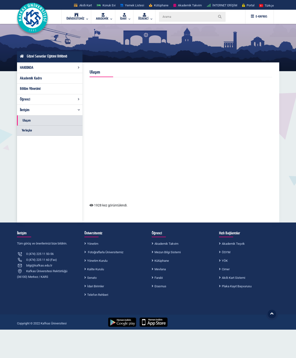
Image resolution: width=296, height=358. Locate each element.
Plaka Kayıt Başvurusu (237, 286)
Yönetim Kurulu (97, 260)
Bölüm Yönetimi (30, 89)
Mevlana (160, 269)
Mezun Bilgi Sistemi (167, 252)
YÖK (225, 260)
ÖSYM (226, 252)
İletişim (50, 110)
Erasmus (160, 286)
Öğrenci (50, 99)
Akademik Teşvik (233, 243)
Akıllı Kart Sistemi (233, 277)
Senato (92, 277)
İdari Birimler (95, 286)
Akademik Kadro (31, 78)
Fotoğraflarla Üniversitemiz (105, 252)
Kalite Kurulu (95, 269)
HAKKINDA (50, 67)
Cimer (226, 269)
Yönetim (92, 243)
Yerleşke (27, 130)
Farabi (158, 277)
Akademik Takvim (166, 243)
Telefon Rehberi (97, 295)
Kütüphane (161, 260)
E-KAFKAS (259, 16)
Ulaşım (26, 120)
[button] (266, 5)
